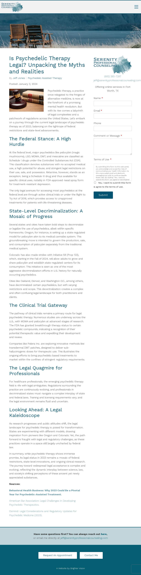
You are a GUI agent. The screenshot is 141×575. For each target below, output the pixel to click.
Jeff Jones (19, 78)
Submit (103, 195)
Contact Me (91, 555)
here (104, 534)
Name (98, 98)
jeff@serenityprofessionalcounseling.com (117, 80)
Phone (97, 123)
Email (98, 110)
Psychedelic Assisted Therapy (45, 78)
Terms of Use (103, 159)
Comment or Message (108, 135)
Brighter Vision (77, 568)
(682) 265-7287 (112, 76)
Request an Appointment (57, 555)
